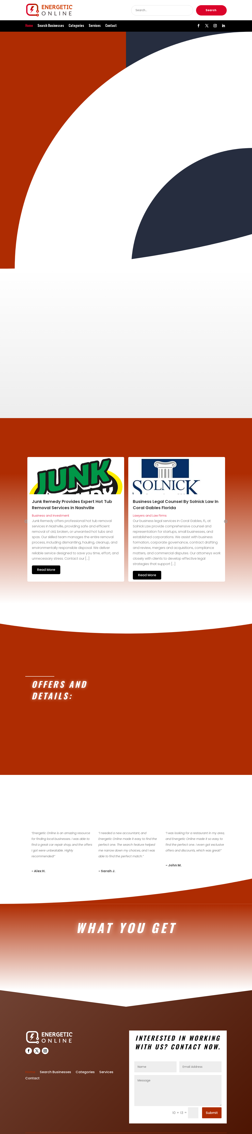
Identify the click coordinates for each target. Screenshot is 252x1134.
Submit (212, 1098)
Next (226, 505)
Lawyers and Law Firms (150, 499)
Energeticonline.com (141, 1126)
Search (211, 10)
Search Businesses (51, 26)
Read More (46, 553)
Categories (76, 26)
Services (95, 26)
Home (29, 26)
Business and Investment (50, 499)
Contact (111, 26)
